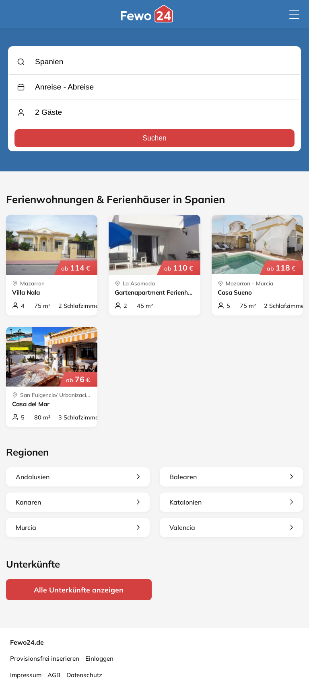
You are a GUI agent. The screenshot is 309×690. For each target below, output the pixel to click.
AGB (53, 675)
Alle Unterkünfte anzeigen (79, 589)
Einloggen (99, 658)
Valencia (231, 527)
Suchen (154, 138)
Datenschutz (84, 675)
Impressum (25, 675)
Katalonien (231, 502)
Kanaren (78, 502)
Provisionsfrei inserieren (44, 658)
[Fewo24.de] (148, 20)
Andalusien (78, 477)
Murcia (78, 527)
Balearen (231, 477)
